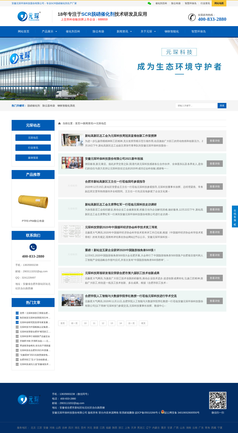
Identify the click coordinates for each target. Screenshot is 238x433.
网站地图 (219, 3)
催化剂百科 (161, 3)
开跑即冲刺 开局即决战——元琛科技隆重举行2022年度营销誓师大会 (33, 341)
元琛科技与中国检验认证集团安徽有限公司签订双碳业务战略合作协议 (33, 327)
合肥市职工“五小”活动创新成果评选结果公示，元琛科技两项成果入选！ (33, 359)
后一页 (131, 323)
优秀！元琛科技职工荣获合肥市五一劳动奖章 (33, 313)
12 (103, 323)
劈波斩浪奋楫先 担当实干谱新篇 (33, 345)
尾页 (143, 323)
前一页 (74, 323)
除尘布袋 (176, 3)
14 (120, 323)
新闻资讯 (122, 31)
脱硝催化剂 (33, 105)
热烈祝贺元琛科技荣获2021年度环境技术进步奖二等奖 (33, 317)
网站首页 (23, 31)
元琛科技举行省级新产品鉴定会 (33, 336)
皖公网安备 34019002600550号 (182, 412)
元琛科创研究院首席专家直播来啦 (33, 322)
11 (94, 323)
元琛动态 (33, 137)
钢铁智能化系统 (66, 105)
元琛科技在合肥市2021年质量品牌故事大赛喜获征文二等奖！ (33, 350)
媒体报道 (33, 157)
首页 (77, 123)
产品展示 (47, 31)
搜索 (222, 105)
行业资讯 (205, 3)
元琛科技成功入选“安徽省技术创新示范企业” (33, 364)
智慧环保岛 (190, 3)
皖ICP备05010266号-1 (147, 412)
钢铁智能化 (172, 31)
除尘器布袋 (48, 105)
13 (112, 323)
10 (85, 323)
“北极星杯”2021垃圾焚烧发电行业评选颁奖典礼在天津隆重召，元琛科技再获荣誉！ (33, 355)
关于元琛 (146, 31)
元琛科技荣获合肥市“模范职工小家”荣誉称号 (33, 331)
